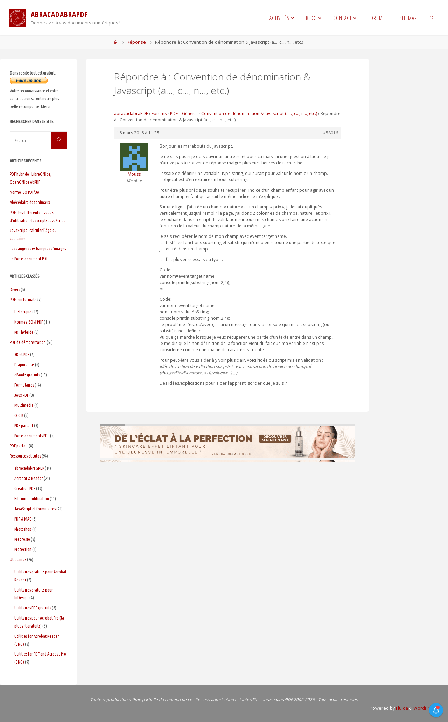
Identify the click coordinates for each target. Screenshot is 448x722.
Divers (15, 289)
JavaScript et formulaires (35, 508)
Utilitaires (18, 559)
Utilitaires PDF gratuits (32, 607)
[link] (432, 17)
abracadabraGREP (29, 468)
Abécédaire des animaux (30, 202)
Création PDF (24, 488)
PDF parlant (23, 425)
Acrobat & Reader (28, 478)
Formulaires (24, 384)
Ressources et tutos (25, 455)
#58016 (330, 133)
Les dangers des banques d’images (38, 248)
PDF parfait (19, 445)
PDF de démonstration (28, 342)
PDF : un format (22, 299)
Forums (159, 113)
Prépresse (22, 539)
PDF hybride (24, 332)
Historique (22, 311)
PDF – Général (184, 113)
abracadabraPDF (131, 113)
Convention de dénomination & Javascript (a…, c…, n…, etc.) (259, 113)
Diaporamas (24, 364)
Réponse (136, 42)
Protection (22, 549)
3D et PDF (21, 354)
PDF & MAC (22, 518)
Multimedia (24, 405)
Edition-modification (31, 498)
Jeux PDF (21, 394)
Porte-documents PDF (31, 435)
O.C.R (18, 415)
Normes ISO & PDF (28, 321)
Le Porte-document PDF (29, 258)
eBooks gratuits (27, 374)
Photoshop (22, 528)
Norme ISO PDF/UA (24, 192)
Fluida (401, 708)
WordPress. (425, 708)
